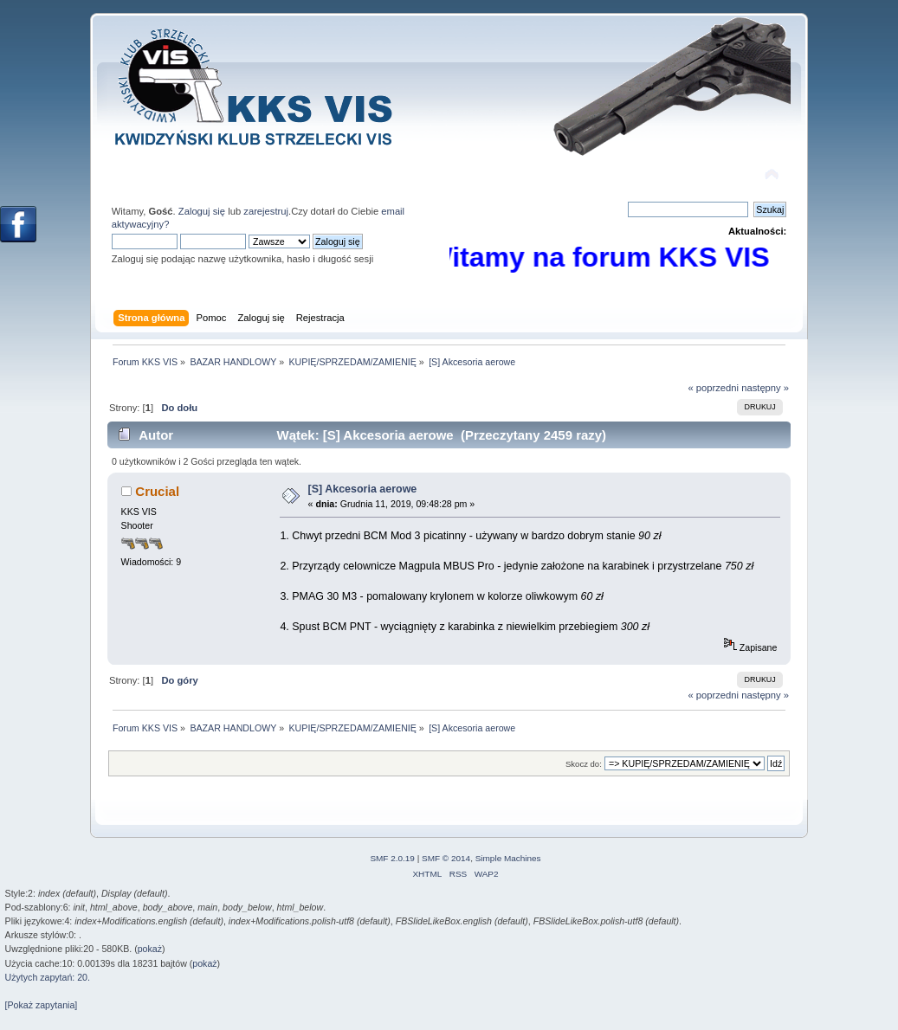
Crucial (157, 491)
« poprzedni (713, 388)
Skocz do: (583, 764)
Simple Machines (508, 858)
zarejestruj (265, 211)
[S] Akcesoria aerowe (362, 489)
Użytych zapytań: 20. (47, 977)
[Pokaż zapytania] (41, 1005)
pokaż (150, 948)
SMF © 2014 (446, 858)
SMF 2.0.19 (392, 858)
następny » (765, 388)
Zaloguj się (201, 211)
